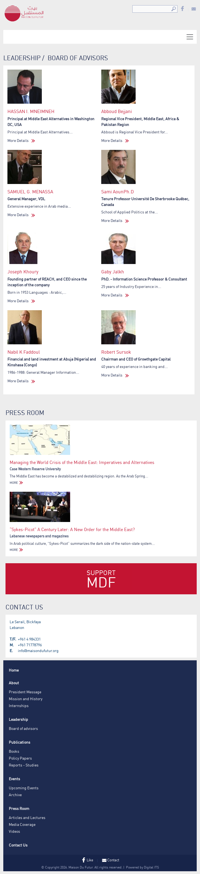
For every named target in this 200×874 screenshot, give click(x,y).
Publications (19, 742)
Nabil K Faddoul (23, 352)
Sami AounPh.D (117, 191)
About (14, 682)
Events (14, 778)
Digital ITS (151, 867)
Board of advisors (23, 728)
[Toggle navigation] (190, 37)
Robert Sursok (116, 352)
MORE (17, 483)
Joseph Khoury (23, 271)
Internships (19, 705)
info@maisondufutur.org (38, 650)
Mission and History (25, 698)
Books (14, 751)
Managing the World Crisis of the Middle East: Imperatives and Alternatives (82, 462)
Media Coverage (22, 824)
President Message (25, 691)
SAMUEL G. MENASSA (30, 191)
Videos (14, 831)
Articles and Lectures (27, 817)
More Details (21, 140)
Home (14, 670)
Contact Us (18, 845)
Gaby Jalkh (112, 271)
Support (101, 579)
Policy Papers (20, 758)
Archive (15, 794)
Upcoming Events (24, 787)
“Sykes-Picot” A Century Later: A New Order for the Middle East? (72, 529)
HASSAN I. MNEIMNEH (30, 111)
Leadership (18, 719)
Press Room (19, 808)
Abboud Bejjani (116, 111)
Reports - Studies (24, 765)
